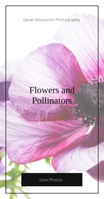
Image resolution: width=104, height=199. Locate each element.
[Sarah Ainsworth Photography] (52, 19)
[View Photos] (51, 179)
